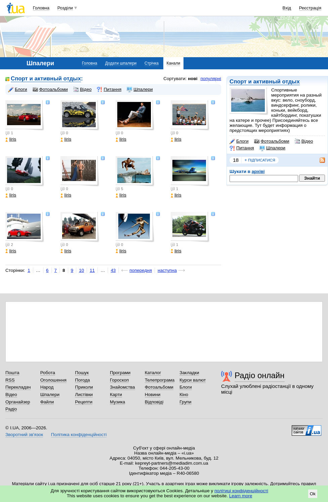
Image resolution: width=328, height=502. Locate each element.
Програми (120, 372)
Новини (153, 394)
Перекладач (18, 387)
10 (81, 270)
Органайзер (17, 401)
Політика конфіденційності (79, 434)
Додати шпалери (120, 63)
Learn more (240, 495)
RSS (10, 380)
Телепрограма (160, 380)
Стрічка (152, 63)
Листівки (84, 394)
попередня (140, 270)
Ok (313, 493)
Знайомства (122, 387)
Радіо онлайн (260, 375)
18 (236, 160)
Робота (47, 372)
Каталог (153, 372)
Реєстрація (310, 7)
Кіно (183, 394)
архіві (258, 171)
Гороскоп (119, 380)
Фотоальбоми (271, 141)
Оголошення (53, 380)
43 (113, 270)
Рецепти (83, 401)
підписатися (259, 160)
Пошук (82, 372)
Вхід (287, 7)
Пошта (12, 372)
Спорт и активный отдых (265, 81)
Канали (173, 63)
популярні (211, 78)
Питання (242, 148)
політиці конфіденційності (241, 490)
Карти (116, 394)
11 (92, 270)
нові (192, 78)
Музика (117, 401)
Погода (82, 380)
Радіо (11, 408)
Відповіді (154, 401)
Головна (41, 7)
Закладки (189, 372)
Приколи (84, 387)
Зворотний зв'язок (24, 434)
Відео (304, 141)
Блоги (239, 141)
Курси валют (192, 380)
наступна (167, 270)
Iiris (10, 139)
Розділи (65, 7)
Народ (47, 387)
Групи (185, 401)
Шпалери (272, 148)
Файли (47, 401)
